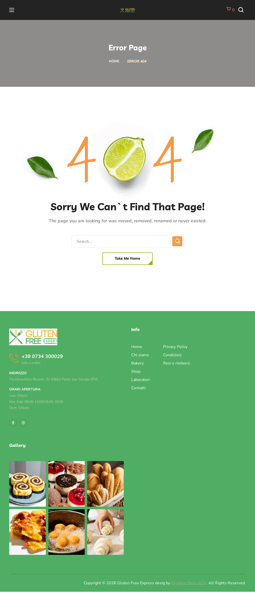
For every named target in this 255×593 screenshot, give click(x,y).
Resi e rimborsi (176, 363)
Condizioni (172, 355)
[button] (242, 10)
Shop (135, 371)
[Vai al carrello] (230, 10)
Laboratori (140, 379)
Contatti (138, 388)
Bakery (137, 363)
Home (114, 61)
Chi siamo (140, 355)
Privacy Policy (175, 347)
